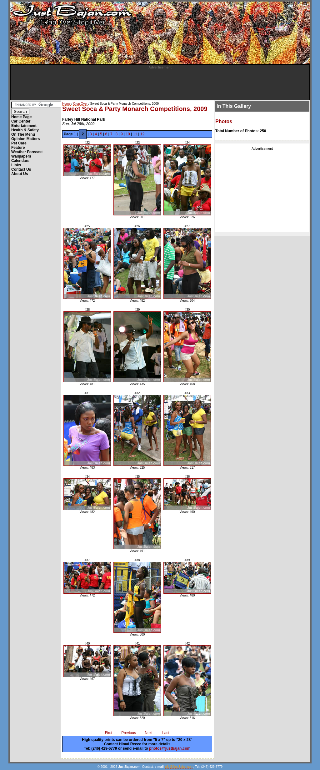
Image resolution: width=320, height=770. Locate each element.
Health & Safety (25, 130)
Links (16, 165)
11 (135, 134)
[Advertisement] (160, 83)
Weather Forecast (26, 152)
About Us (19, 174)
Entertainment (24, 125)
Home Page (21, 117)
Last (165, 733)
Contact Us (21, 169)
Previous (128, 733)
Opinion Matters (25, 139)
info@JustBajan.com (179, 766)
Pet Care (19, 143)
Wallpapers (21, 156)
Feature (18, 147)
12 (142, 134)
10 (128, 134)
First (108, 733)
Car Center (20, 121)
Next (148, 733)
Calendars (20, 161)
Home (66, 103)
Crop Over (80, 103)
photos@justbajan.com (169, 748)
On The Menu (23, 134)
